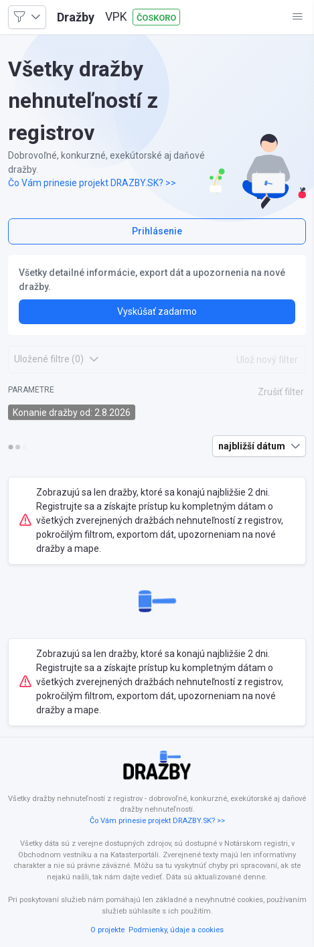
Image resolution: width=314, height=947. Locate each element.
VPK (116, 16)
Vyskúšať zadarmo (157, 311)
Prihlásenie (157, 231)
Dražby (75, 17)
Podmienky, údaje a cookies (176, 930)
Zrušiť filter (281, 391)
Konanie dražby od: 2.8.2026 (72, 412)
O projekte (107, 930)
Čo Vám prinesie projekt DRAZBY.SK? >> (92, 182)
